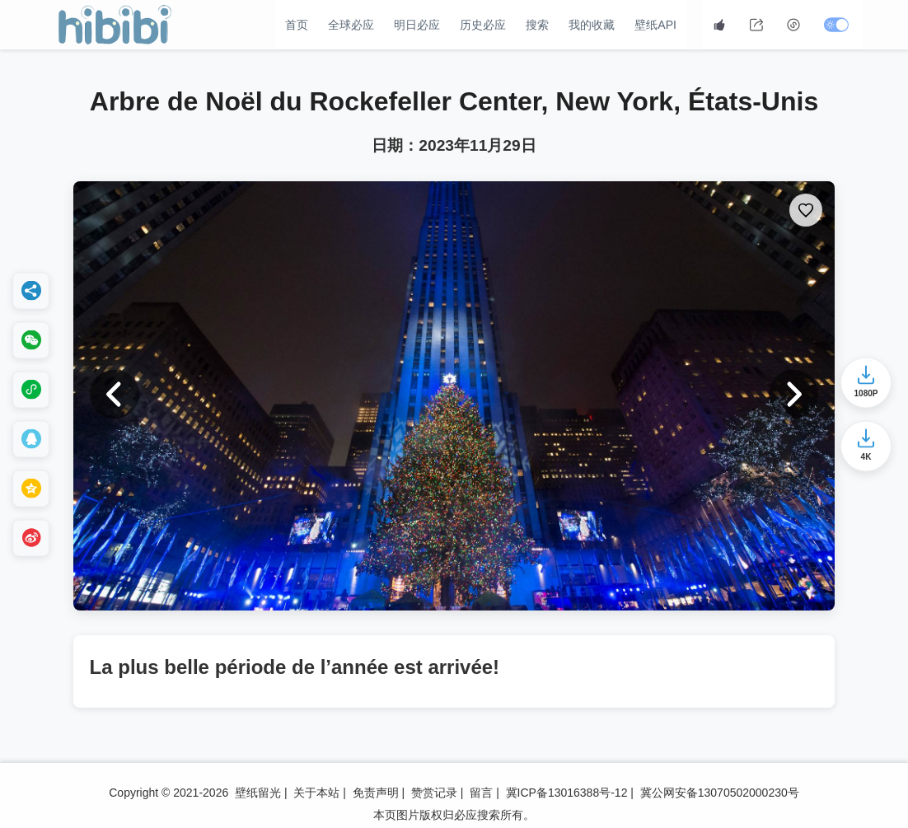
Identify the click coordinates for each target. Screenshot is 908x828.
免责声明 (376, 792)
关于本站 (316, 792)
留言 (481, 792)
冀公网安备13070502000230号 (719, 792)
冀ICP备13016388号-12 (567, 792)
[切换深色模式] (838, 24)
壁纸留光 (258, 792)
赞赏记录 (434, 792)
